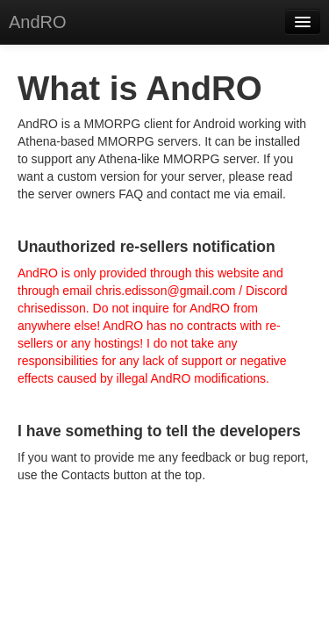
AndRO (38, 22)
